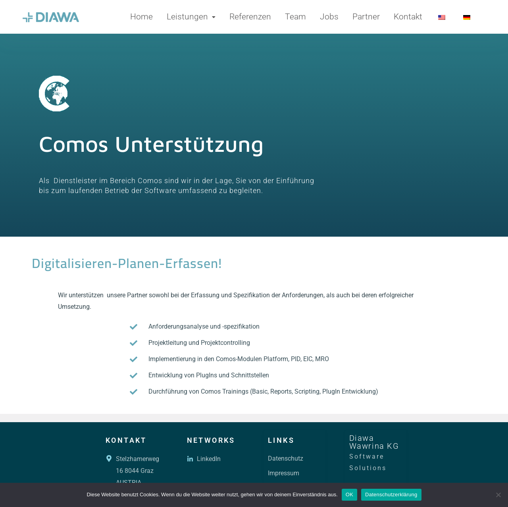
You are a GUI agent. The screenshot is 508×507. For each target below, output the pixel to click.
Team (295, 16)
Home (141, 16)
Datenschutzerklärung (391, 494)
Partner (366, 16)
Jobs (329, 16)
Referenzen (250, 16)
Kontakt (408, 16)
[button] (191, 17)
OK (349, 494)
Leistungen (191, 16)
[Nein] (498, 495)
